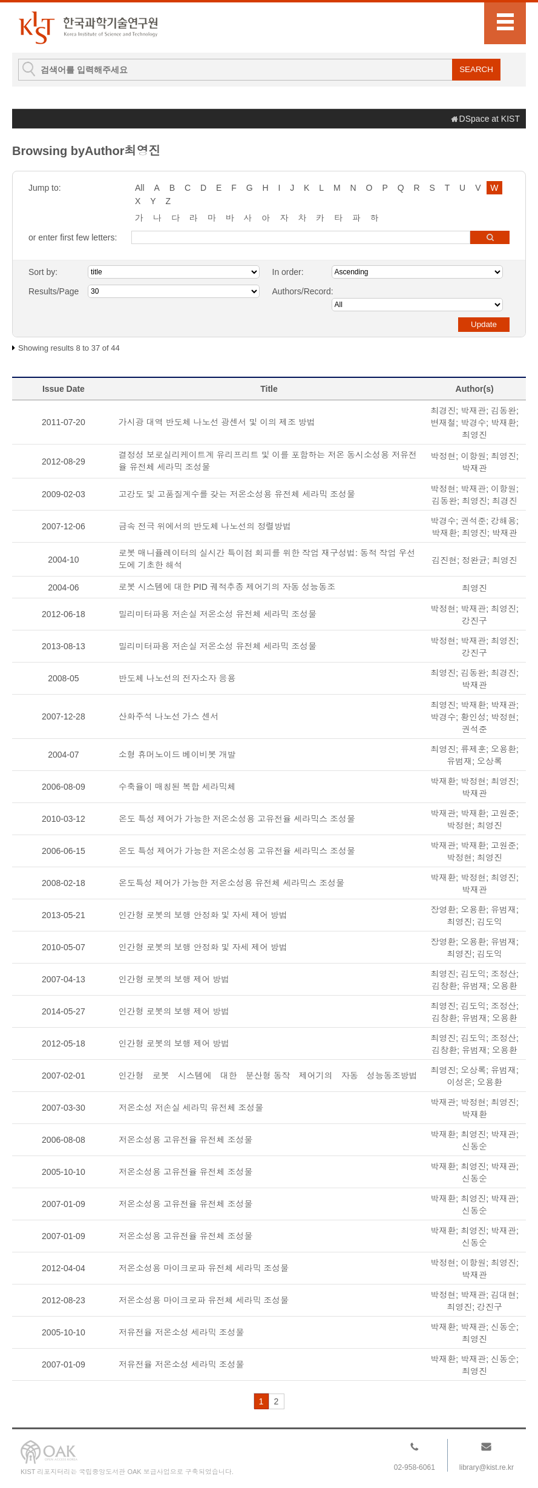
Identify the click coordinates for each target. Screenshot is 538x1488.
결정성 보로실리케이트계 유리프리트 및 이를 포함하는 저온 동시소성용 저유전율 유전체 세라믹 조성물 (268, 461)
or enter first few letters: (72, 237)
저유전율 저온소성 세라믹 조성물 (181, 1332)
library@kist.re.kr (486, 1467)
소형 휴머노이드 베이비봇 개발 (177, 754)
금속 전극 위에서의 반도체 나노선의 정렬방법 (205, 526)
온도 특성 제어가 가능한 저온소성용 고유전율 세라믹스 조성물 (237, 819)
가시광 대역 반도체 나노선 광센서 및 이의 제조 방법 (217, 422)
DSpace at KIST (489, 119)
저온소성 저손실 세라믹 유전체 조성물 (191, 1108)
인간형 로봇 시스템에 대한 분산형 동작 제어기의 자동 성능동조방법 (268, 1075)
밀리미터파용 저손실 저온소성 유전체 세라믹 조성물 (218, 614)
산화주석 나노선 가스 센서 (169, 716)
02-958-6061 (414, 1467)
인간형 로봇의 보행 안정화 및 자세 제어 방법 (203, 915)
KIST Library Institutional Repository (87, 27)
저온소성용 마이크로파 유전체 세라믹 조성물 (204, 1268)
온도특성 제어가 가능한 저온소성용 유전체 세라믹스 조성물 (231, 883)
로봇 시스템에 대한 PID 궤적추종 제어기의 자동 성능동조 (227, 587)
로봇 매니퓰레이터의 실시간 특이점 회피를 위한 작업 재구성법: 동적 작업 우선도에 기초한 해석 (267, 559)
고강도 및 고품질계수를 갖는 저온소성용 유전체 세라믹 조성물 (237, 494)
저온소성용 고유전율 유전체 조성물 (186, 1140)
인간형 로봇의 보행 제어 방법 (174, 979)
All (140, 188)
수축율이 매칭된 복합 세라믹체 (177, 787)
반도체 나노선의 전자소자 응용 (177, 678)
